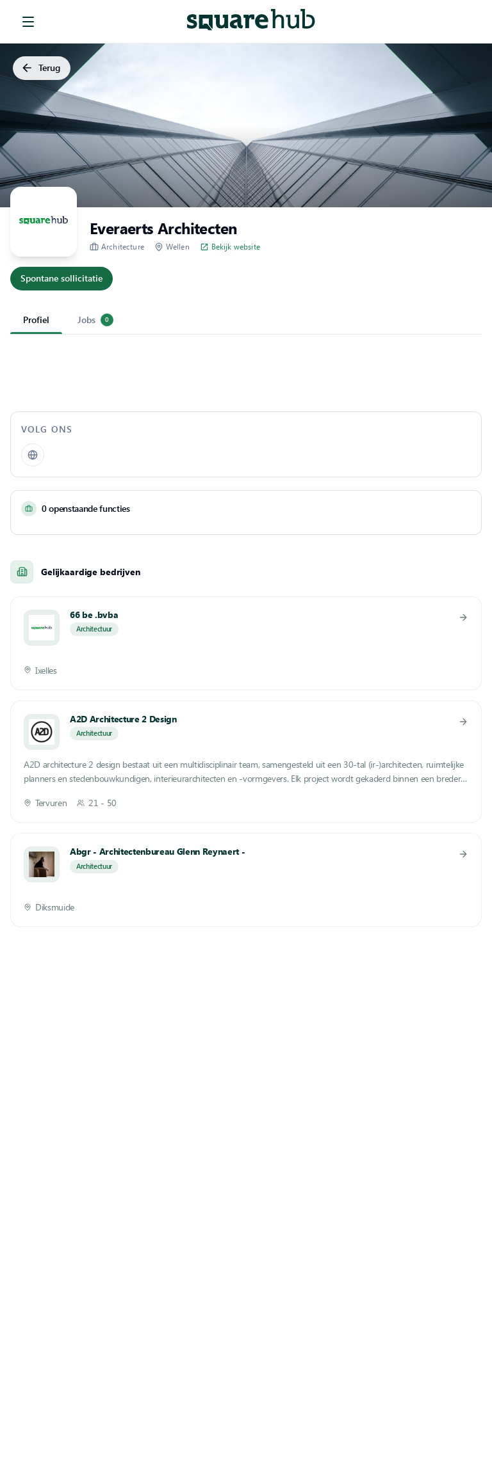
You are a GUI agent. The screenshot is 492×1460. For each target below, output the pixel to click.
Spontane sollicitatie (61, 278)
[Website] (32, 454)
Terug (41, 68)
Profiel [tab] (36, 319)
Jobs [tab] (95, 319)
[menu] (28, 22)
